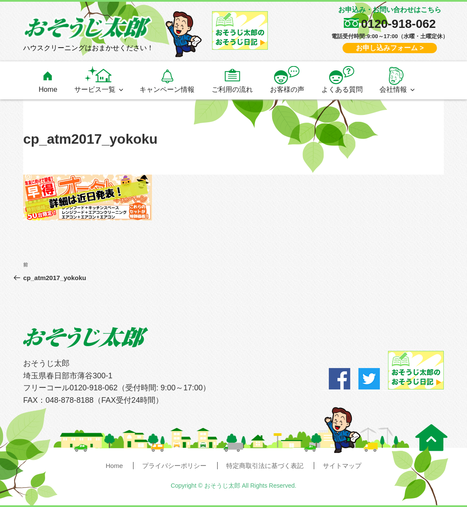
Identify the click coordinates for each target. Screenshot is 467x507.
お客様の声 (287, 89)
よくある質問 (342, 89)
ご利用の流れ (232, 89)
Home (48, 89)
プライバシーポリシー (174, 465)
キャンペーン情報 (166, 89)
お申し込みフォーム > (390, 47)
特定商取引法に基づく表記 (264, 465)
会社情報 (397, 89)
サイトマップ (342, 465)
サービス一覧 (99, 89)
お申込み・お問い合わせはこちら (389, 9)
